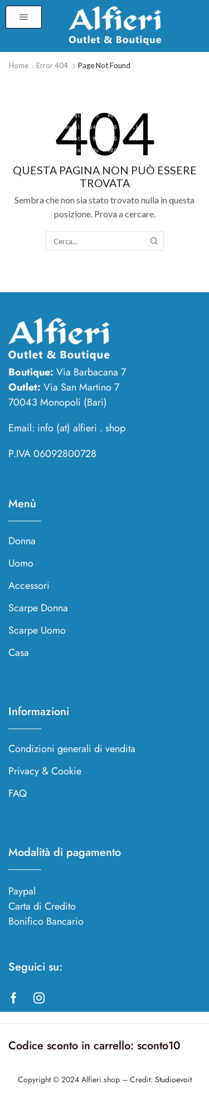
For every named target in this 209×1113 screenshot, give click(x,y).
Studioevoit (173, 1079)
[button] (24, 17)
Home (18, 65)
